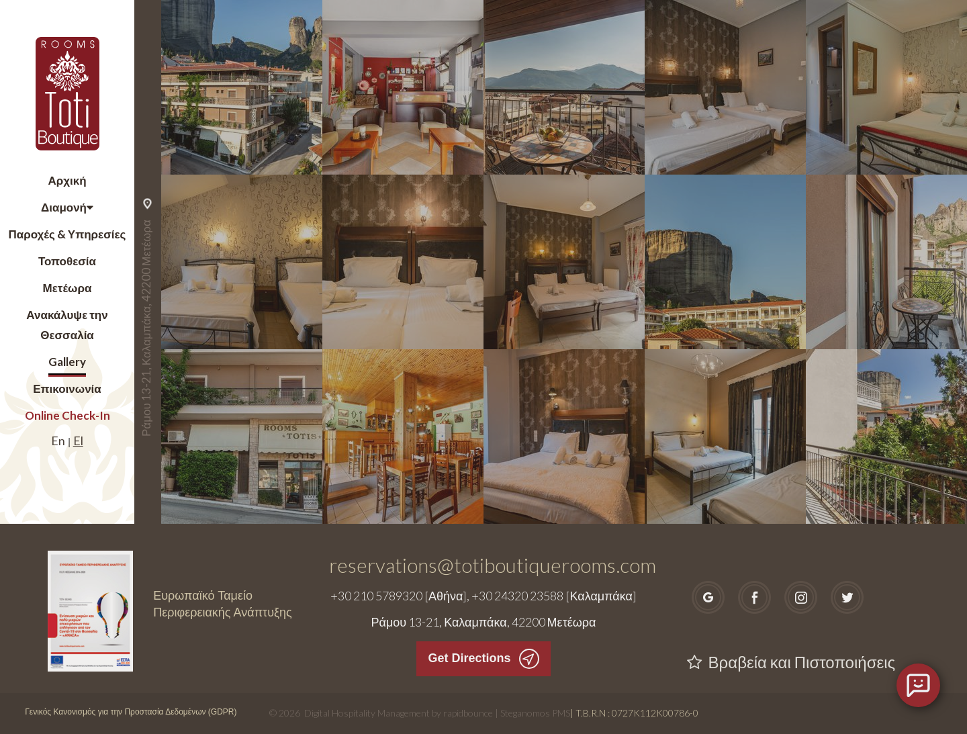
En (58, 440)
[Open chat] (918, 685)
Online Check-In (67, 415)
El (78, 440)
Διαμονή (64, 207)
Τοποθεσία (67, 261)
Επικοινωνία (67, 388)
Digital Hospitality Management (367, 713)
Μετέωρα (67, 288)
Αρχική (67, 180)
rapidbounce (468, 713)
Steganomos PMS (535, 713)
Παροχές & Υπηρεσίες (67, 234)
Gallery (67, 362)
